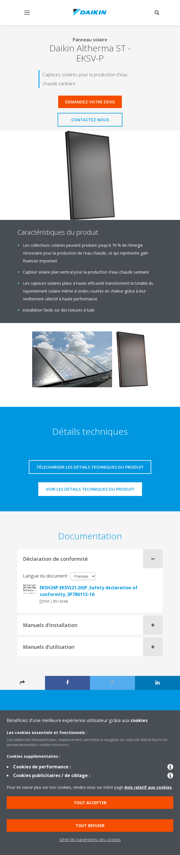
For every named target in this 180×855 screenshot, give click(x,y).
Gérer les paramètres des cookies (90, 839)
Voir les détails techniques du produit (90, 489)
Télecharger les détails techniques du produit (90, 467)
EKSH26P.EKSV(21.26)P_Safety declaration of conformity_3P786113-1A (89, 591)
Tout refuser (90, 825)
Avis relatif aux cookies (148, 787)
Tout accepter (90, 802)
